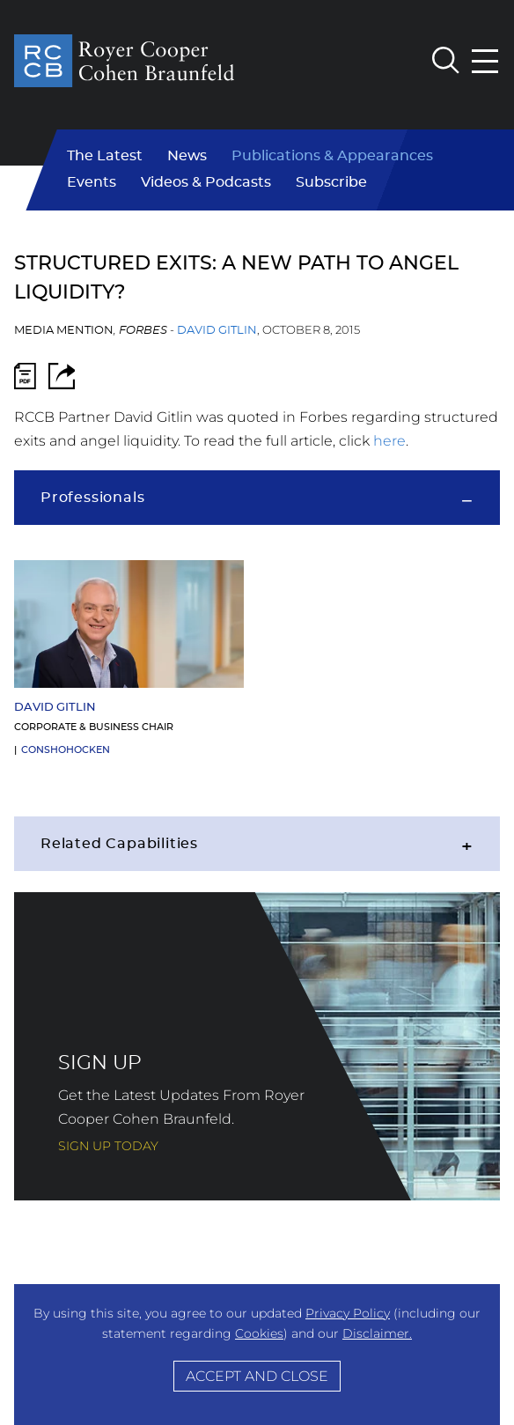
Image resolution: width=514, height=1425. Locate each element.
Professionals (92, 498)
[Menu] (485, 61)
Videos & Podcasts (206, 182)
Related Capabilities (119, 844)
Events (91, 182)
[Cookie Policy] (257, 1354)
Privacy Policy (347, 1313)
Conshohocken (65, 750)
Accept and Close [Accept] (257, 1375)
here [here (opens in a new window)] (389, 440)
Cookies (259, 1333)
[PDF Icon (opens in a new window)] (25, 379)
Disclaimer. (377, 1333)
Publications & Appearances (332, 156)
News (187, 156)
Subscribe (331, 182)
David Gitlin (217, 330)
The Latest (105, 156)
